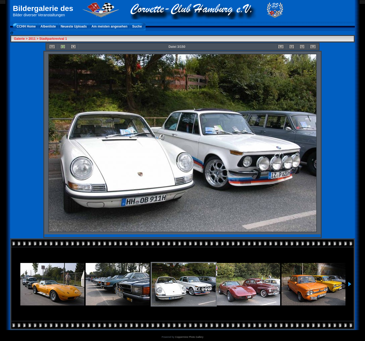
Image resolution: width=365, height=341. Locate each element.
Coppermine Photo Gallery (189, 337)
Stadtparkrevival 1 (53, 39)
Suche (137, 26)
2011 (32, 39)
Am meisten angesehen (109, 26)
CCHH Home (26, 26)
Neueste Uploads (74, 26)
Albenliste (48, 26)
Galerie (19, 39)
